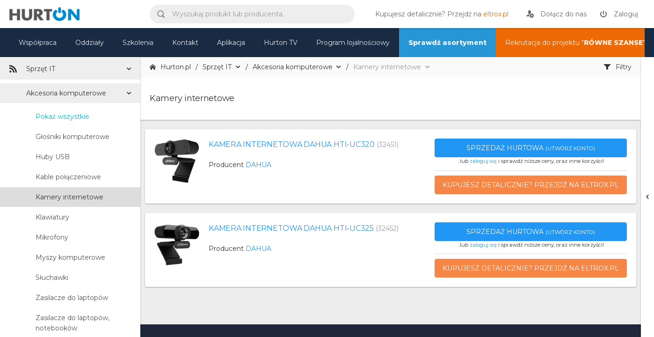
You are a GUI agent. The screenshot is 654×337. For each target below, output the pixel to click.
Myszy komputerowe (70, 257)
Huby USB (53, 157)
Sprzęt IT (32, 69)
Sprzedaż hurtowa (530, 148)
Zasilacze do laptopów (72, 297)
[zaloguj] (619, 14)
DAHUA (258, 165)
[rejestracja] (556, 14)
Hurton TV (281, 42)
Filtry (617, 67)
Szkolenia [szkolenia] (138, 42)
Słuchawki (52, 277)
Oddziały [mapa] (89, 42)
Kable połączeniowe (68, 177)
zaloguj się (483, 161)
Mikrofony (52, 237)
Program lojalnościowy (353, 42)
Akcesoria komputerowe (66, 93)
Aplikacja (231, 42)
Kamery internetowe (69, 197)
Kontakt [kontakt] (185, 42)
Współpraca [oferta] (38, 42)
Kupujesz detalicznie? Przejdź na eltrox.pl (531, 185)
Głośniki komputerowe (72, 136)
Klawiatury (52, 217)
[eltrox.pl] (439, 14)
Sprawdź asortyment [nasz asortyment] (447, 42)
